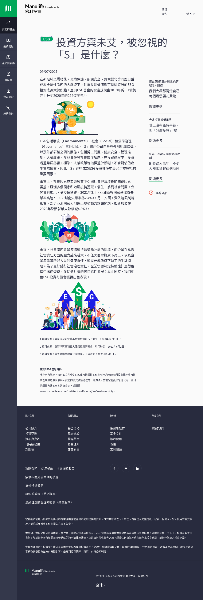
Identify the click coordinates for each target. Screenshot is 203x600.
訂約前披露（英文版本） (41, 494)
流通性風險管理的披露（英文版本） (49, 502)
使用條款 (47, 468)
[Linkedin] (138, 470)
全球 (99, 584)
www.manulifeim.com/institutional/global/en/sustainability (77, 391)
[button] (164, 13)
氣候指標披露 (34, 485)
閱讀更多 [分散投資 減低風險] (156, 140)
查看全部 (161, 193)
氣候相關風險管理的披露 (41, 477)
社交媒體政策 (65, 468)
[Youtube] (127, 470)
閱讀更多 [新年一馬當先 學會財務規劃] (156, 178)
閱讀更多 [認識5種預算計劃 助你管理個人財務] (156, 106)
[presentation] (8, 25)
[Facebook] (115, 470)
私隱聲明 (31, 468)
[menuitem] (8, 26)
